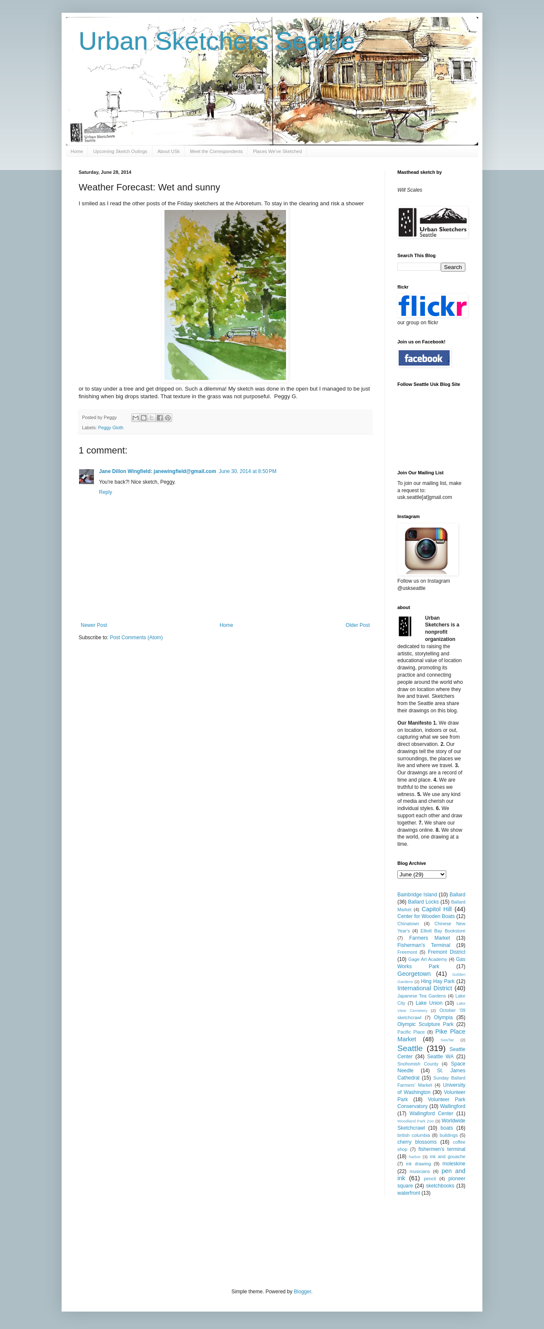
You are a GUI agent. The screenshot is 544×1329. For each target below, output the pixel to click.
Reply (105, 492)
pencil (430, 1178)
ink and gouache (447, 1156)
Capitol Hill (437, 909)
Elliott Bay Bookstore (442, 930)
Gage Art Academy (428, 959)
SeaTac (447, 1039)
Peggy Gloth (110, 427)
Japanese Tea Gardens (421, 995)
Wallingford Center (431, 1113)
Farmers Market (429, 938)
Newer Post (94, 625)
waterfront (408, 1193)
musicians (420, 1171)
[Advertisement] (233, 1241)
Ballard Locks (423, 902)
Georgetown (414, 973)
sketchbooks (440, 1186)
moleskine (453, 1164)
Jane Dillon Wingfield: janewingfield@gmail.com (157, 471)
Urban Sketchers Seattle (217, 41)
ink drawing (418, 1163)
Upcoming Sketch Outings (120, 151)
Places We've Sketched (277, 151)
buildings (448, 1135)
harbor (415, 1156)
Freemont (407, 952)
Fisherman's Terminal (423, 945)
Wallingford (452, 1106)
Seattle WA (440, 1057)
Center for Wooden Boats (426, 916)
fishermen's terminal (442, 1149)
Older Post (358, 625)
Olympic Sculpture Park (425, 1024)
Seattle (410, 1048)
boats (447, 1128)
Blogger (302, 1292)
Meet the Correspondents (216, 151)
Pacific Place (411, 1031)
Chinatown (408, 923)
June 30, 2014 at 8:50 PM (248, 471)
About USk (169, 151)
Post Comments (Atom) (136, 637)
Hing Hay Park (438, 981)
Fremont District (446, 952)
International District (424, 988)
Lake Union (429, 1003)
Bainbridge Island (417, 895)
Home (77, 151)
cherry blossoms (417, 1142)
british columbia (413, 1135)
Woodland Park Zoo (415, 1121)
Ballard (457, 895)
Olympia (443, 1017)
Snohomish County (417, 1063)
